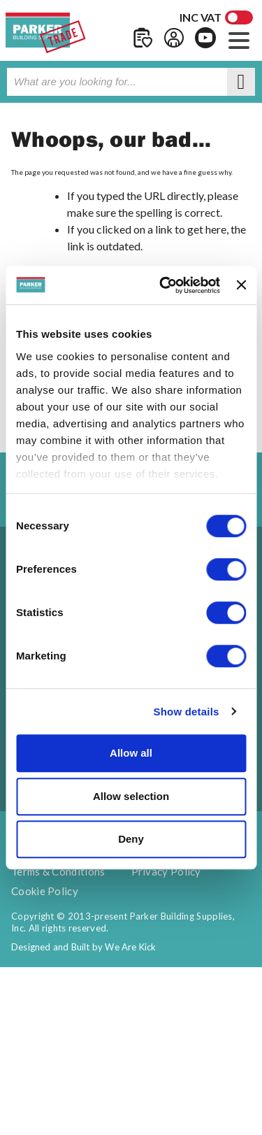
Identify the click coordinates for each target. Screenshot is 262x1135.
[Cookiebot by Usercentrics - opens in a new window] (164, 285)
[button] (238, 39)
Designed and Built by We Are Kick (84, 946)
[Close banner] (241, 285)
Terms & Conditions (58, 871)
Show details (186, 712)
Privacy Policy (166, 871)
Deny (131, 839)
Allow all (131, 753)
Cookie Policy (44, 891)
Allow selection (131, 796)
